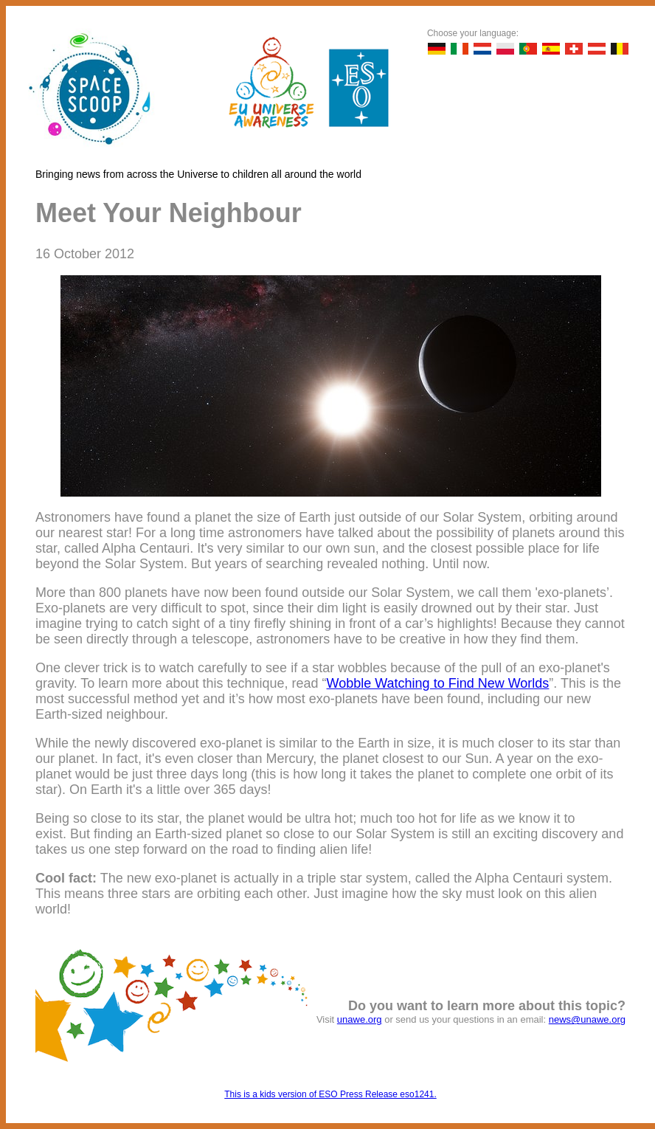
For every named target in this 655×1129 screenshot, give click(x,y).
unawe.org (359, 1019)
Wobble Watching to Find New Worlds (438, 683)
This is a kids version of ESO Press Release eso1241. (330, 1094)
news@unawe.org (587, 1019)
